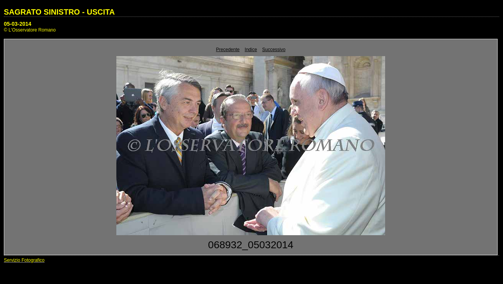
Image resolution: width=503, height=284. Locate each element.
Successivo (274, 49)
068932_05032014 (250, 245)
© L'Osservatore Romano (30, 30)
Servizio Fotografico (24, 260)
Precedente (228, 49)
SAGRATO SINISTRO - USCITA (59, 12)
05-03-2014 (17, 24)
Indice (251, 49)
